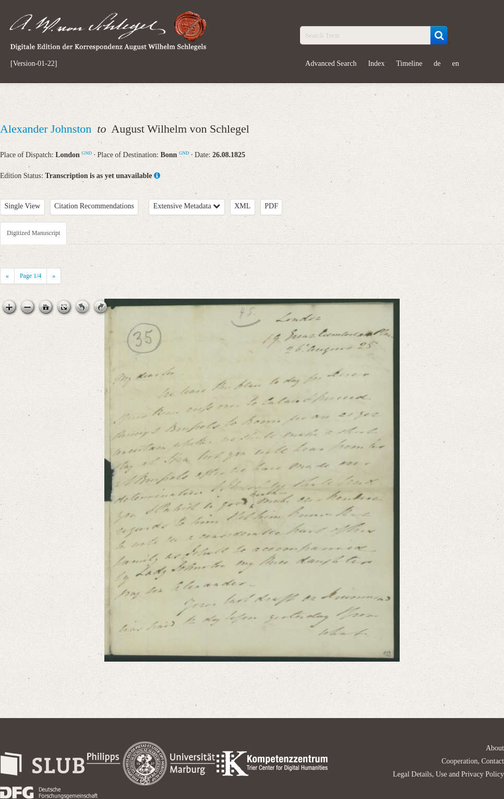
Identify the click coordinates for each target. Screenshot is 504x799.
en (455, 63)
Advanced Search (330, 63)
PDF (271, 206)
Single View (23, 206)
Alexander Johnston (47, 128)
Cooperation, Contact (472, 761)
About (495, 748)
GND (86, 153)
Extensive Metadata (186, 206)
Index (376, 63)
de (437, 63)
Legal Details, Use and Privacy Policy (448, 774)
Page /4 (30, 275)
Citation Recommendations (94, 206)
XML (242, 206)
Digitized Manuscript (33, 233)
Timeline (409, 63)
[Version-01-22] (33, 63)
